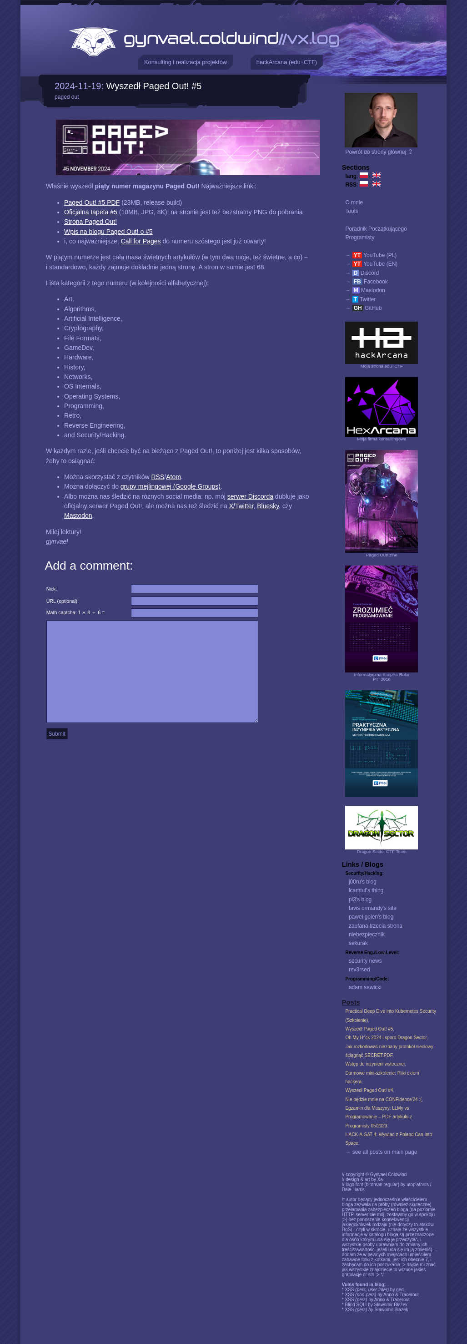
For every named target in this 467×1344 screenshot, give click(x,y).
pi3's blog (360, 899)
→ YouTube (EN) (371, 264)
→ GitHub (363, 308)
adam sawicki (365, 987)
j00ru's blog (363, 882)
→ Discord (362, 273)
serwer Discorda (250, 496)
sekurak (358, 943)
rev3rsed (359, 969)
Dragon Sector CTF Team (382, 851)
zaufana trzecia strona (375, 926)
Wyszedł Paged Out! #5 (154, 86)
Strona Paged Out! (90, 221)
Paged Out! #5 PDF (92, 202)
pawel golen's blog (371, 917)
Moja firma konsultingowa (381, 438)
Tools (351, 211)
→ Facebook (366, 281)
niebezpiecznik (367, 934)
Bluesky (268, 506)
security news (365, 961)
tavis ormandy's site (373, 908)
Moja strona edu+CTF (382, 366)
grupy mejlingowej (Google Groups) (171, 486)
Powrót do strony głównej (379, 152)
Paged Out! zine (381, 554)
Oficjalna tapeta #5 (90, 212)
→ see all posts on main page (381, 1152)
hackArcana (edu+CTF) (286, 62)
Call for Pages (141, 241)
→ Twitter (360, 299)
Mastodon (78, 515)
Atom (173, 476)
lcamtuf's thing (366, 890)
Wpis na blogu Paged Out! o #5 (108, 231)
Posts (351, 1002)
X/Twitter (241, 506)
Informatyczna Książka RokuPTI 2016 (382, 677)
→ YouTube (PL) (371, 255)
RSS (157, 476)
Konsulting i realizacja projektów (185, 62)
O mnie (354, 202)
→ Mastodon (365, 290)
